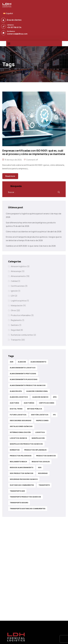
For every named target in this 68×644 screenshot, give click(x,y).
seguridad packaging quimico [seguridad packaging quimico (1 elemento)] (24, 479)
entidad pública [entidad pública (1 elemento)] (34, 409)
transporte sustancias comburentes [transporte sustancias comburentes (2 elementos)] (27, 509)
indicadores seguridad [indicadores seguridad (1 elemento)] (20, 421)
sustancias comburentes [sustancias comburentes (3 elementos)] (22, 485)
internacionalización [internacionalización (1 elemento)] (20, 432)
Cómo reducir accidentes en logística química (26, 231)
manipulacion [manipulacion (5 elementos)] (38, 438)
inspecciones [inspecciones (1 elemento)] (42, 421)
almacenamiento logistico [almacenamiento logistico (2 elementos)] (22, 368)
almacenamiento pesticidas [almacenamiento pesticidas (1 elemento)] (23, 374)
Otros (13, 310)
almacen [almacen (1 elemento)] (22, 362)
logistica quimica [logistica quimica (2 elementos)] (18, 438)
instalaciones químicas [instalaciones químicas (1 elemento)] (21, 426)
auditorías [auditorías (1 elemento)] (29, 403)
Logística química (18, 300)
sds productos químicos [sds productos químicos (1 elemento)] (21, 473)
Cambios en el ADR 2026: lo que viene (22, 246)
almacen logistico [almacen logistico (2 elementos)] (19, 397)
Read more (10, 176)
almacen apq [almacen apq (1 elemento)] (16, 391)
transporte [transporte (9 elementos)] (44, 485)
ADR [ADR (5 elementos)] (11, 362)
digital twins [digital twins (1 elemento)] (16, 409)
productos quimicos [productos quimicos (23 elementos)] (46, 456)
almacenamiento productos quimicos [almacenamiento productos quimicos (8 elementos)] (28, 385)
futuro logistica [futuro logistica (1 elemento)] (18, 415)
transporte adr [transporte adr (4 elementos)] (17, 491)
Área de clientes (14, 20)
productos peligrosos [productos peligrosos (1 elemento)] (21, 456)
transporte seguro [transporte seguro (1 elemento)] (19, 503)
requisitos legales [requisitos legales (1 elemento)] (41, 462)
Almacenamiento (18, 276)
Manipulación (16, 305)
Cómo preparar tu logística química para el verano (27, 213)
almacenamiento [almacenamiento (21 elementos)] (38, 362)
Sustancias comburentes (22, 335)
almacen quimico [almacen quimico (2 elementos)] (40, 397)
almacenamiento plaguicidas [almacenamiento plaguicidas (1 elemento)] (23, 379)
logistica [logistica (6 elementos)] (40, 432)
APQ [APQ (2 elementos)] (54, 397)
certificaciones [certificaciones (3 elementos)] (46, 403)
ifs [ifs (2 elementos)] (54, 415)
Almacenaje (16, 271)
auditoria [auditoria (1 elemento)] (14, 403)
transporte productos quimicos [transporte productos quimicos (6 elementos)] (25, 497)
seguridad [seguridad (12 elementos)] (43, 473)
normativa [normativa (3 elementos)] (15, 450)
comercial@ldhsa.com (17, 33)
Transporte (16, 339)
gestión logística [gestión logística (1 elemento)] (39, 415)
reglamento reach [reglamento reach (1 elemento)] (18, 462)
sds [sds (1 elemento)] (39, 467)
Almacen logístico (19, 266)
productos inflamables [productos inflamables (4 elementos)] (35, 450)
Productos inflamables (21, 315)
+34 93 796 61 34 (14, 27)
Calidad (14, 281)
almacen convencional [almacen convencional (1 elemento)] (37, 391)
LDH (12, 295)
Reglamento (16, 320)
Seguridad (15, 330)
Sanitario (15, 325)
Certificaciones (18, 286)
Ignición (14, 291)
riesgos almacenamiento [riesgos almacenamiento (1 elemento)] (21, 467)
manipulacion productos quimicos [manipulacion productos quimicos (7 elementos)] (26, 444)
